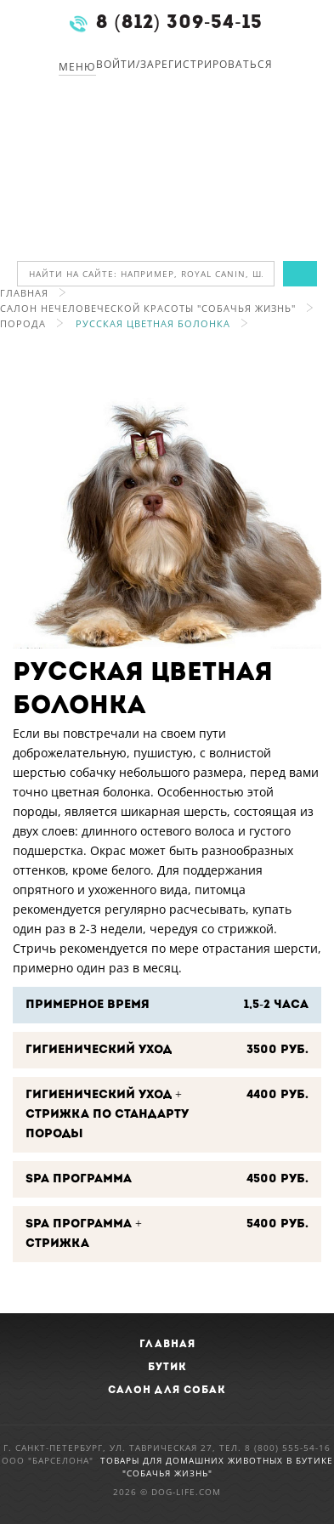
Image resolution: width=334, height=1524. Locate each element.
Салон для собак (167, 1390)
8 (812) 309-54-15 (179, 23)
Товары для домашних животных (193, 1460)
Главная (24, 292)
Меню (77, 66)
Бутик (167, 1368)
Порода (23, 323)
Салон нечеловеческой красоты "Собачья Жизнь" (148, 308)
